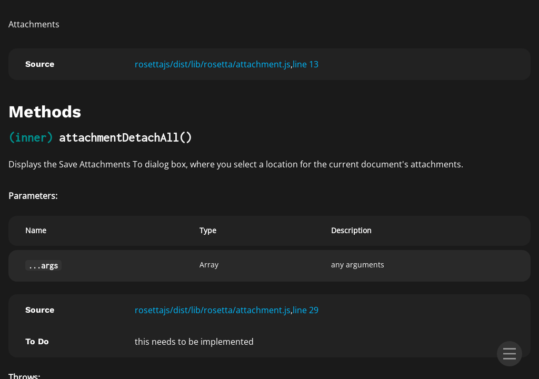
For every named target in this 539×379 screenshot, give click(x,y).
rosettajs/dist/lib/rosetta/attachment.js (213, 64)
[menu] (509, 353)
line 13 (305, 64)
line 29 (305, 310)
